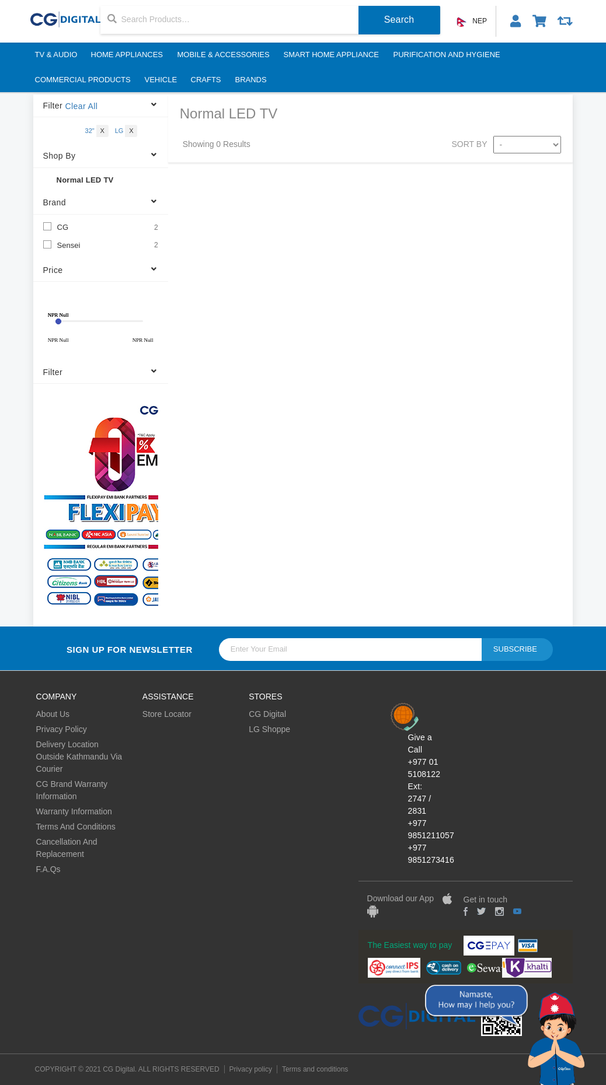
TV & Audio (55, 54)
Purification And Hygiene (446, 54)
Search (399, 19)
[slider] (58, 321)
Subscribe (515, 649)
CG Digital (267, 714)
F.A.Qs (48, 869)
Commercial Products (82, 79)
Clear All (81, 106)
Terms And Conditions (76, 826)
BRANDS (251, 79)
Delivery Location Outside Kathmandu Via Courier (79, 757)
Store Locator (166, 714)
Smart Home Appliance (331, 54)
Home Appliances (127, 54)
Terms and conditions (315, 1069)
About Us (53, 714)
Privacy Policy (61, 729)
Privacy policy (250, 1069)
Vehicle (160, 79)
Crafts (206, 79)
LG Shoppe (269, 729)
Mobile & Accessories (223, 54)
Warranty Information (74, 811)
